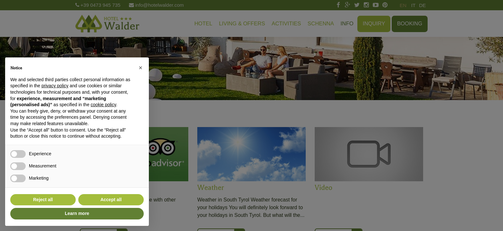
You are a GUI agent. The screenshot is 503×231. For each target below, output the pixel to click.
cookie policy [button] (103, 104)
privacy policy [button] (54, 85)
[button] (140, 68)
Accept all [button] (111, 199)
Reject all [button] (43, 199)
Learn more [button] (77, 213)
